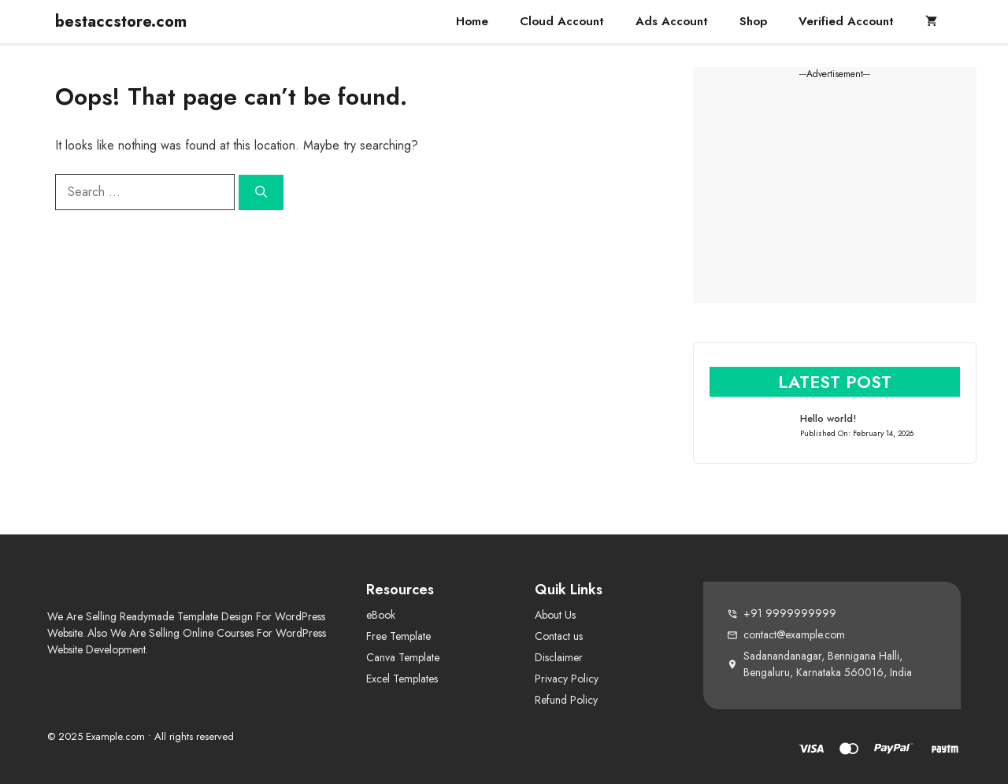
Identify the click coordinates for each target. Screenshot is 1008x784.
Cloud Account (562, 21)
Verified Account (846, 21)
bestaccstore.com (121, 21)
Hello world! (828, 418)
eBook (380, 615)
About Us (555, 615)
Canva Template (402, 657)
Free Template (398, 636)
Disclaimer (559, 657)
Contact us (559, 636)
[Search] (261, 192)
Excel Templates (402, 678)
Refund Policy (566, 700)
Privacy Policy (566, 678)
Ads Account (672, 21)
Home (472, 21)
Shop (753, 21)
